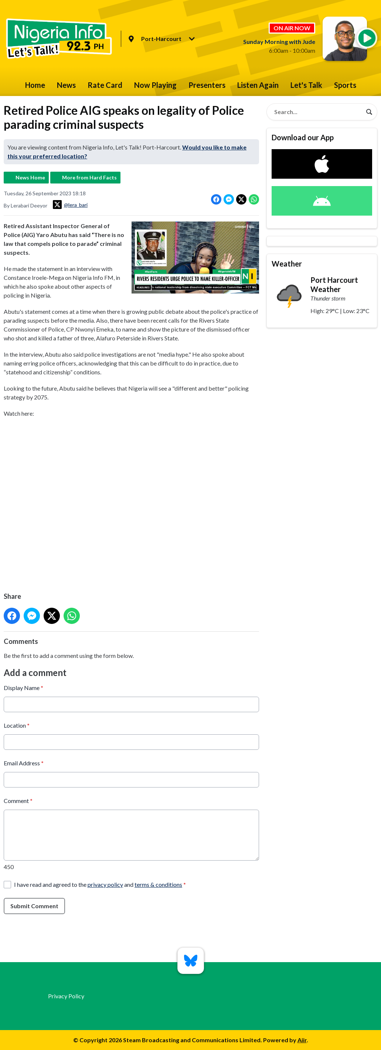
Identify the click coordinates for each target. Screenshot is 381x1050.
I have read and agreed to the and (100, 884)
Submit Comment (34, 905)
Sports (345, 84)
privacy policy (105, 884)
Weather (287, 263)
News (66, 84)
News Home (30, 177)
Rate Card (105, 84)
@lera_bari (70, 204)
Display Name (23, 687)
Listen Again (258, 84)
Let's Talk (306, 84)
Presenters (206, 84)
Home (35, 84)
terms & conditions (158, 884)
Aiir (302, 1039)
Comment (18, 800)
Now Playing (155, 84)
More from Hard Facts (89, 177)
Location (17, 725)
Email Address (24, 762)
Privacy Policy (66, 995)
